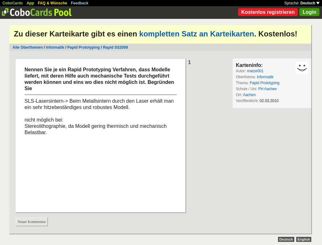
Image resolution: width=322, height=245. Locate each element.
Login (309, 12)
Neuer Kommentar (32, 222)
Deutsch (309, 3)
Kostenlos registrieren (268, 12)
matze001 (255, 71)
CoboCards (13, 3)
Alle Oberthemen (28, 47)
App (30, 3)
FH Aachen (267, 89)
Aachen (249, 95)
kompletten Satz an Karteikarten (196, 34)
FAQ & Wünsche (52, 3)
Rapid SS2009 (115, 47)
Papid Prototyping (83, 47)
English (303, 239)
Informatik (55, 47)
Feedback (79, 3)
